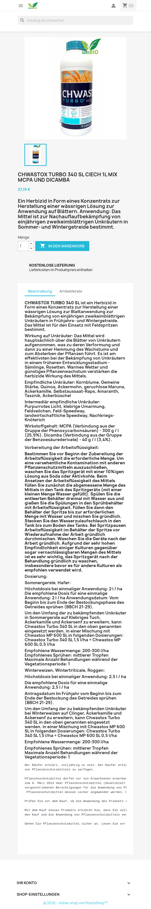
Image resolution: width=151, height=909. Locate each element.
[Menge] (23, 246)
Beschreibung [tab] (40, 291)
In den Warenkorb (62, 246)
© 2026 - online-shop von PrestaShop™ (75, 903)
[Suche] (75, 20)
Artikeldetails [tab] (70, 291)
